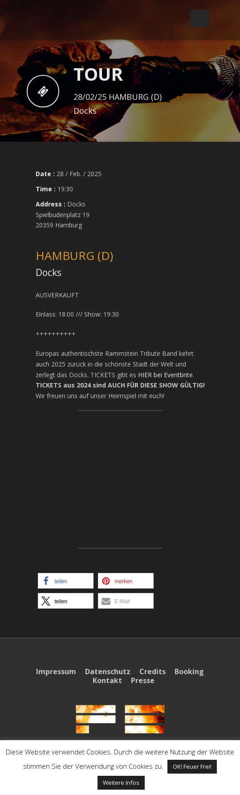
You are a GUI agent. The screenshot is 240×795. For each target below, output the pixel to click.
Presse (143, 680)
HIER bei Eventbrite (165, 375)
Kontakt (107, 680)
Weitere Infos (121, 783)
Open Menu (199, 18)
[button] (66, 581)
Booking (189, 671)
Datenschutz (107, 671)
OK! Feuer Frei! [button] (192, 766)
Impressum (56, 671)
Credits (152, 671)
